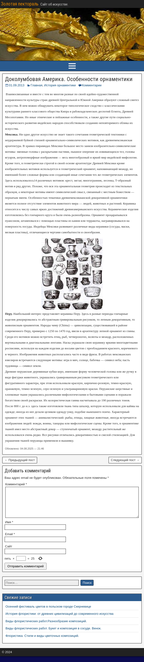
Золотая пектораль (19, 4)
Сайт (8, 552)
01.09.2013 (16, 85)
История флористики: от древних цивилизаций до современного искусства (59, 619)
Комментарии (91, 85)
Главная (36, 85)
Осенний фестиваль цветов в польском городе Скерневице (48, 612)
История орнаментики (60, 85)
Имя (9, 528)
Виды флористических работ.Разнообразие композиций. (46, 627)
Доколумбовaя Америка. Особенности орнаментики (69, 79)
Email (10, 540)
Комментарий (16, 484)
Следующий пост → (125, 460)
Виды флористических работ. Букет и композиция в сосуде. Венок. (53, 634)
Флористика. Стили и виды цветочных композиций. (42, 641)
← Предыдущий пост (20, 460)
